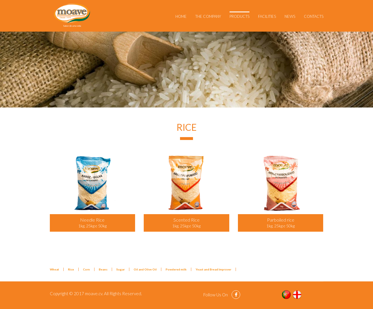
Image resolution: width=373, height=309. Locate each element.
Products (239, 16)
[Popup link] (92, 182)
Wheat (54, 269)
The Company (208, 16)
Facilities (267, 16)
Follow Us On (216, 294)
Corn (86, 269)
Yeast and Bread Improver (213, 269)
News (290, 16)
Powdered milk (176, 269)
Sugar (120, 269)
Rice (71, 269)
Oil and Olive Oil (145, 269)
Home (181, 16)
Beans (103, 269)
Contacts (313, 16)
